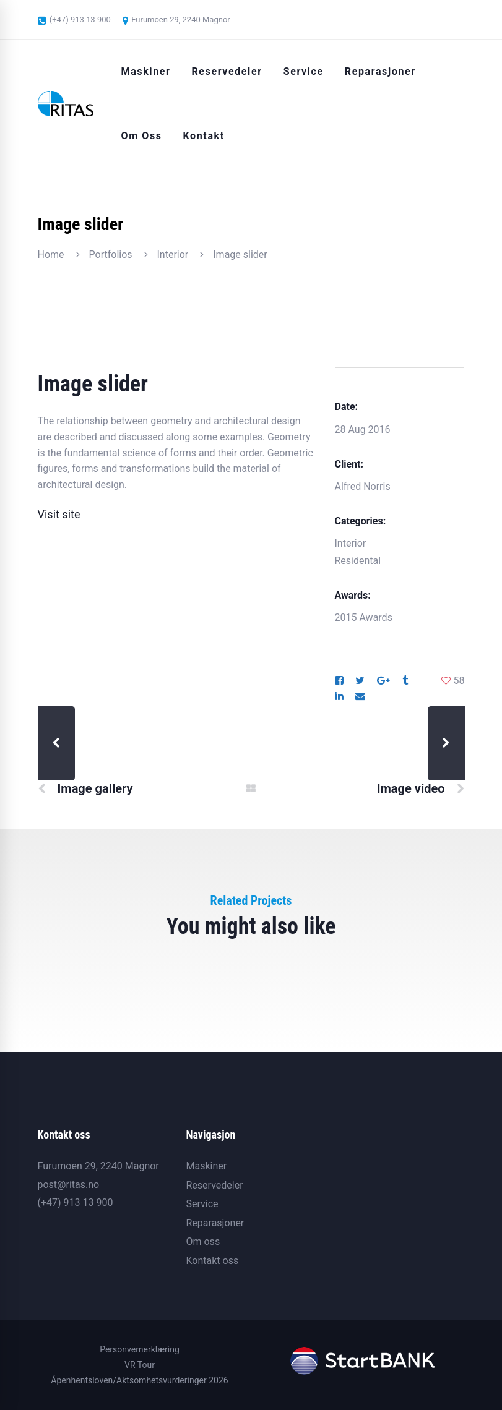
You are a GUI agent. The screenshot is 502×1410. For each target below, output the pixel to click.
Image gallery (94, 788)
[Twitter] (360, 681)
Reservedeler (214, 1185)
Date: (346, 406)
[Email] (360, 696)
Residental (358, 560)
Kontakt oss (212, 1261)
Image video (411, 788)
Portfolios (110, 254)
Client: (349, 464)
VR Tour (139, 1365)
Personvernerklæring (140, 1349)
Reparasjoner (215, 1223)
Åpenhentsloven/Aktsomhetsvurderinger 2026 (139, 1380)
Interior (173, 254)
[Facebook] (339, 681)
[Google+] (383, 681)
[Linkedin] (339, 696)
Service (202, 1204)
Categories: (360, 521)
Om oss (203, 1241)
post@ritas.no (69, 1184)
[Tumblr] (405, 681)
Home (51, 254)
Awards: (353, 595)
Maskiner (206, 1166)
